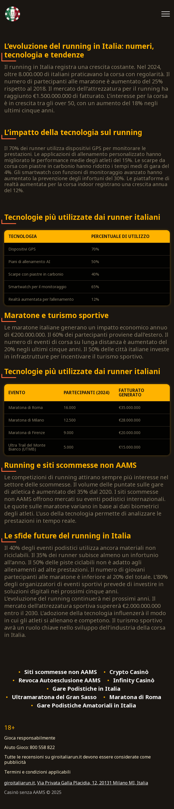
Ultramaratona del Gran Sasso (54, 697)
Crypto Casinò (129, 672)
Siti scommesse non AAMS (60, 672)
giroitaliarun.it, (20, 783)
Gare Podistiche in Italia (86, 689)
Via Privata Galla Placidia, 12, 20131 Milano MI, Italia (92, 783)
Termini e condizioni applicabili (37, 772)
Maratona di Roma (135, 697)
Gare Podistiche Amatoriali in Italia (86, 705)
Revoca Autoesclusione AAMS (59, 680)
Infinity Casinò (133, 680)
